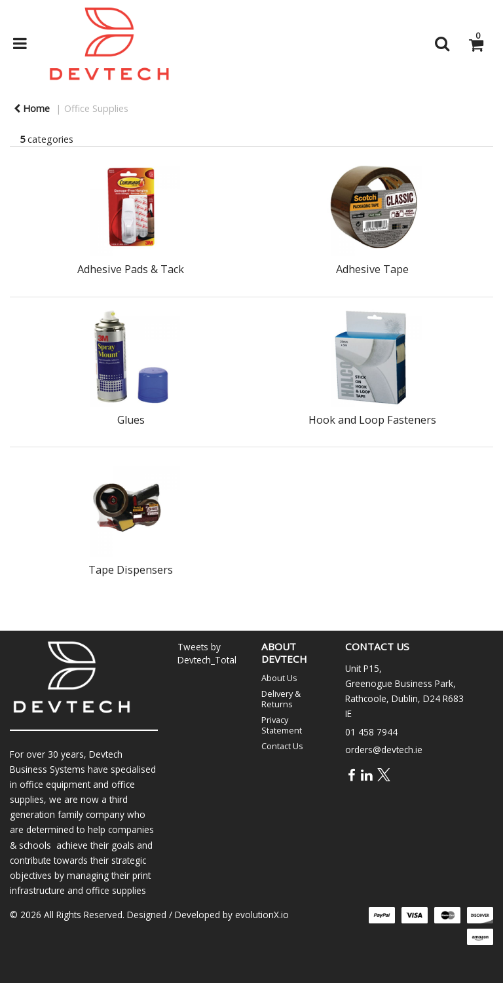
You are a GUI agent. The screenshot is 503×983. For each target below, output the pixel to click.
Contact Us (282, 746)
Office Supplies (96, 108)
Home (32, 108)
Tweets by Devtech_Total (206, 652)
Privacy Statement (281, 725)
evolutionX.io (262, 914)
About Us (279, 678)
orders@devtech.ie (383, 749)
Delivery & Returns (281, 699)
